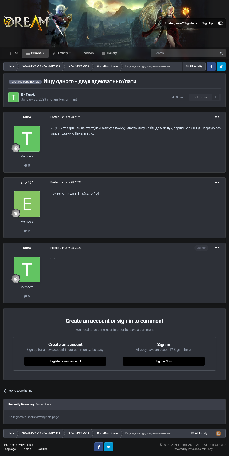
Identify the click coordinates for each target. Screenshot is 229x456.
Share (178, 97)
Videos (88, 53)
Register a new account (65, 361)
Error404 (27, 182)
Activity (63, 53)
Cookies (43, 449)
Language (10, 449)
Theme (27, 449)
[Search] (173, 53)
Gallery (111, 53)
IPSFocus (27, 444)
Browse (36, 53)
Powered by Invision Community (193, 449)
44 (27, 231)
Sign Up (207, 23)
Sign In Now (164, 361)
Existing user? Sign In (181, 23)
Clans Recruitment (63, 99)
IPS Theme (10, 444)
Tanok (30, 94)
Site (15, 53)
